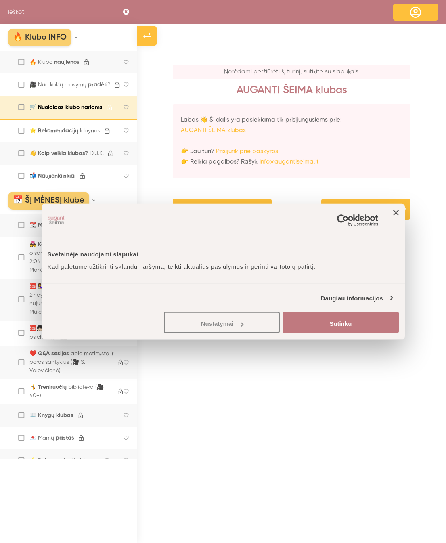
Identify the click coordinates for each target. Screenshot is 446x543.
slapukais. (346, 72)
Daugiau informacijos (352, 297)
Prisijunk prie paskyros (247, 151)
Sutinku (340, 323)
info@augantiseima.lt (289, 162)
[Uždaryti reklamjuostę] (396, 220)
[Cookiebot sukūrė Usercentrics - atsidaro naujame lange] (343, 220)
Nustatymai (222, 323)
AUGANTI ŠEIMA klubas (213, 130)
